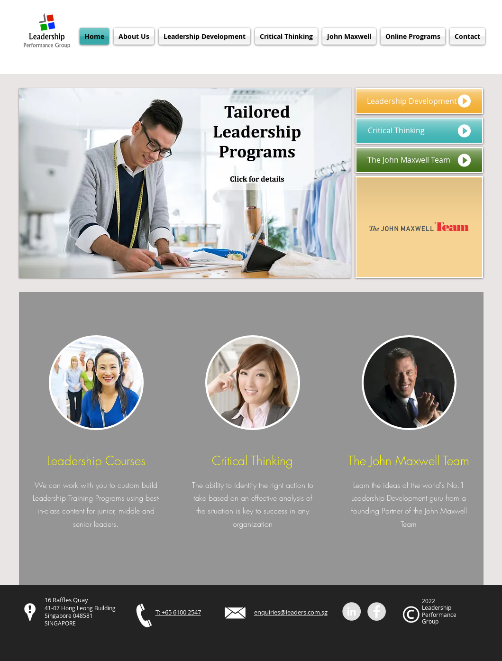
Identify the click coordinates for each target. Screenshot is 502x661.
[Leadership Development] (419, 101)
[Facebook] (376, 611)
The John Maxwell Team (408, 461)
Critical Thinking (252, 461)
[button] (133, 36)
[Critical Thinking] (419, 131)
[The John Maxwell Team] (419, 160)
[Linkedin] (351, 611)
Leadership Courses (96, 461)
